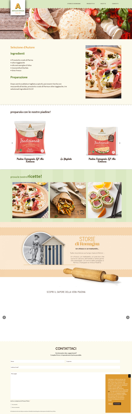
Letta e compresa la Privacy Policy (20, 399)
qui (109, 391)
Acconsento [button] (117, 403)
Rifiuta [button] (110, 403)
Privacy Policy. (53, 409)
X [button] (129, 376)
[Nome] (37, 359)
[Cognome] (93, 359)
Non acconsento (15, 405)
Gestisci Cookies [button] (120, 393)
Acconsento (14, 402)
